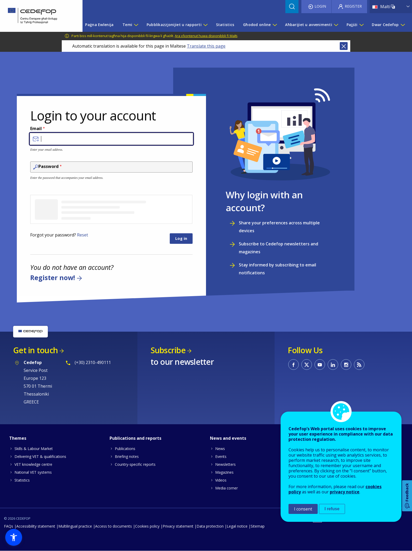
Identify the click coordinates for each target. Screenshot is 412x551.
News (220, 448)
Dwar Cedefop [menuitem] (385, 24)
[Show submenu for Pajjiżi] (361, 25)
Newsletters (225, 464)
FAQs (8, 526)
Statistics (22, 480)
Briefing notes (127, 456)
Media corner (226, 488)
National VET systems (33, 472)
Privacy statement (178, 526)
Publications (125, 448)
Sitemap (258, 526)
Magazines (224, 472)
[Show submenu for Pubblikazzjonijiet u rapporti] (205, 25)
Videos (220, 480)
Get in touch (35, 350)
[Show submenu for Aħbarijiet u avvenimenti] (336, 25)
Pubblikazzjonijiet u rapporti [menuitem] (174, 24)
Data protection (210, 526)
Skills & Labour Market (33, 448)
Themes (17, 438)
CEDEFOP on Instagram (346, 364)
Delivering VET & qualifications (40, 456)
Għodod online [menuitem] (257, 24)
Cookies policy (147, 526)
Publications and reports (135, 438)
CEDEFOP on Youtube (320, 364)
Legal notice (237, 526)
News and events (228, 438)
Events (220, 456)
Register (353, 6)
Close (344, 46)
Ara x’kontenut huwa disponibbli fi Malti (206, 35)
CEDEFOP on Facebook (293, 364)
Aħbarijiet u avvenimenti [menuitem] (308, 24)
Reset (82, 235)
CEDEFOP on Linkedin (333, 364)
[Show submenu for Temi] (136, 25)
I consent (303, 509)
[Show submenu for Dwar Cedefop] (402, 25)
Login (320, 6)
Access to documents (113, 526)
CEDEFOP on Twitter (306, 364)
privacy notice (344, 492)
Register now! (52, 277)
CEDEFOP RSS (359, 364)
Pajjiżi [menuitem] (352, 24)
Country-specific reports (135, 464)
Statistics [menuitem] (225, 24)
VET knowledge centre (33, 464)
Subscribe (168, 350)
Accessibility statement (35, 526)
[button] (13, 537)
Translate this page (206, 46)
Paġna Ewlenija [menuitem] (99, 24)
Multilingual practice (75, 526)
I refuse (332, 509)
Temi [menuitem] (127, 24)
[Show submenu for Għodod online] (274, 25)
